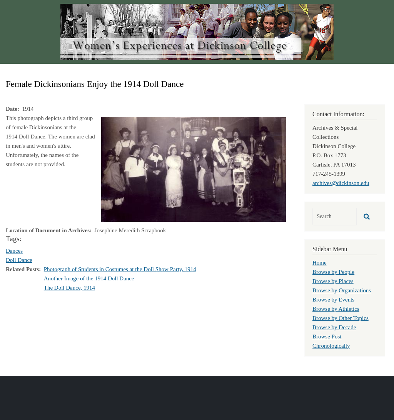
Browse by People (333, 272)
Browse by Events (333, 300)
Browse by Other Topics (340, 318)
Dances (14, 251)
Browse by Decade (334, 327)
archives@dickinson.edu (340, 183)
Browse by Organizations (341, 290)
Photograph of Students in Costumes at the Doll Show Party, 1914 (120, 269)
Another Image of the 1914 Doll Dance (89, 278)
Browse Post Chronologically (331, 341)
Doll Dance (19, 260)
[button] (193, 169)
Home (319, 263)
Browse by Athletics (335, 309)
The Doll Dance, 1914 (69, 288)
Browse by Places (333, 281)
